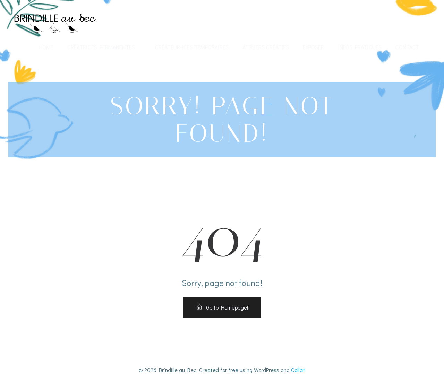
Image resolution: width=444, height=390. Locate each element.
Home (46, 47)
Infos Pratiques (360, 47)
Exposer (313, 47)
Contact (407, 47)
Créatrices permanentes (104, 47)
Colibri (298, 369)
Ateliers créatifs (265, 47)
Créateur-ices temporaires (192, 47)
